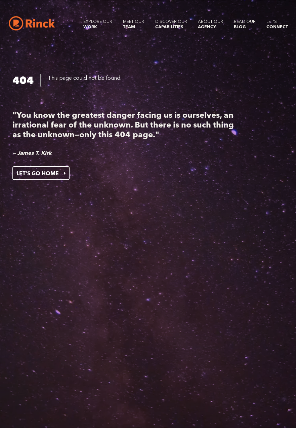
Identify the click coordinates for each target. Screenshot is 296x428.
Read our (245, 24)
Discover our (171, 24)
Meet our (133, 24)
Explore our (97, 24)
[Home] (31, 23)
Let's (277, 24)
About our (210, 24)
